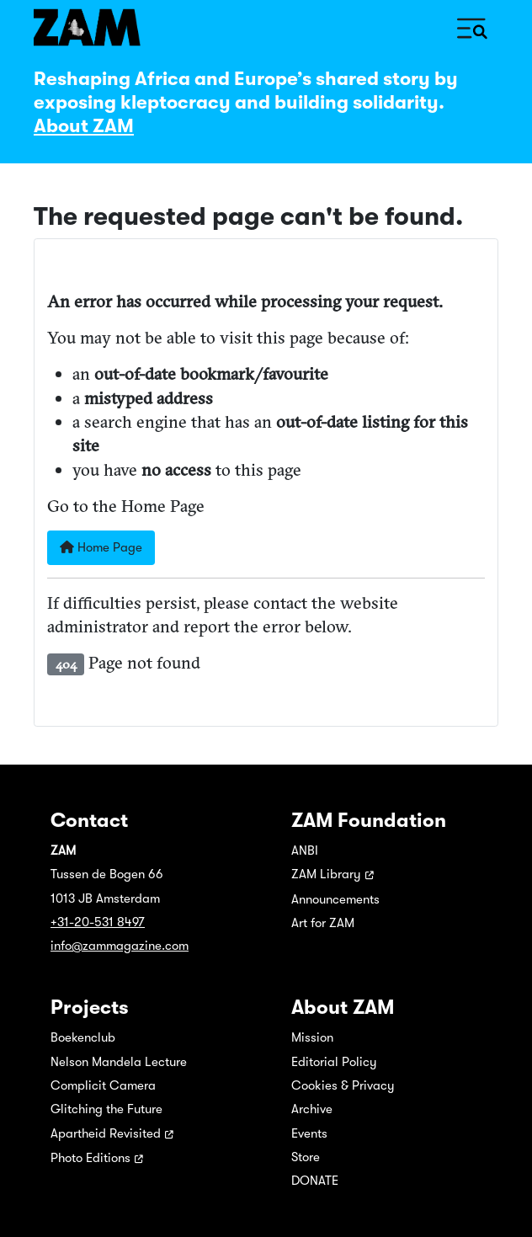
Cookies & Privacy (343, 1085)
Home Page (101, 547)
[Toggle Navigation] (472, 27)
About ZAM (84, 126)
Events (309, 1133)
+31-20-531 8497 (98, 922)
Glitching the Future (106, 1109)
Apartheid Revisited (106, 1133)
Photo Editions (90, 1157)
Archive (311, 1109)
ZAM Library (326, 874)
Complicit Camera (103, 1085)
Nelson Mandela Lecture (119, 1061)
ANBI (304, 850)
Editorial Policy (334, 1061)
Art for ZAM (322, 922)
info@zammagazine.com (120, 945)
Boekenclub (83, 1037)
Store (305, 1157)
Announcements (335, 899)
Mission (312, 1037)
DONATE (314, 1180)
